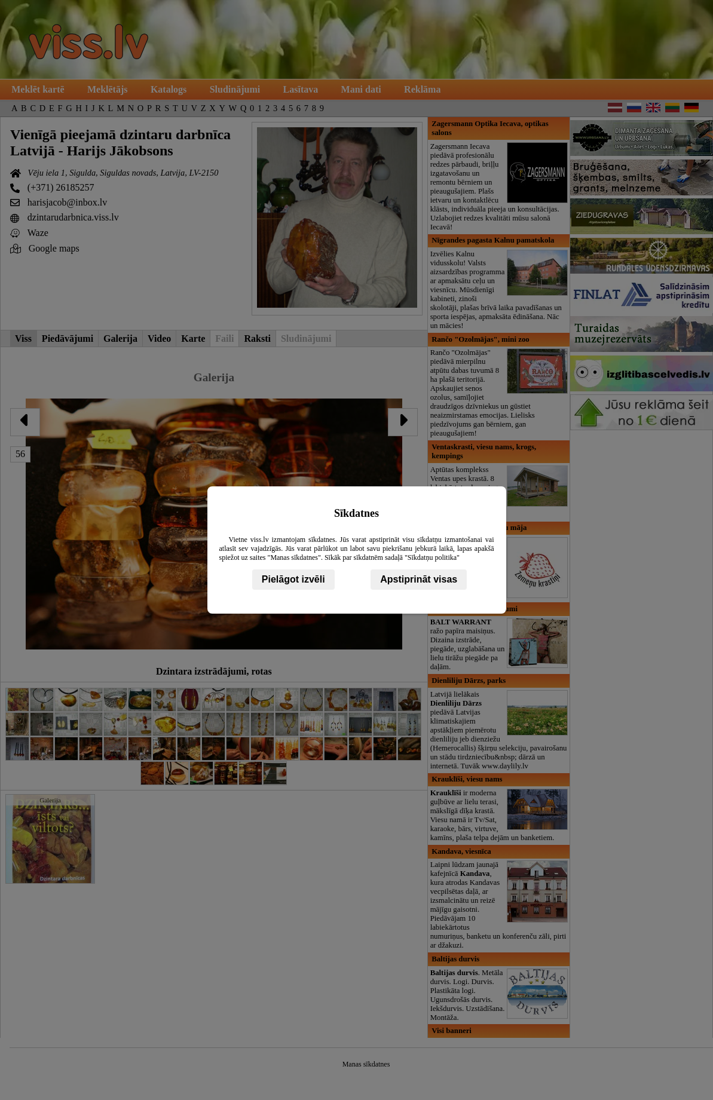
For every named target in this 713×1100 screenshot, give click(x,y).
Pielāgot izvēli (293, 579)
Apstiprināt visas (418, 579)
